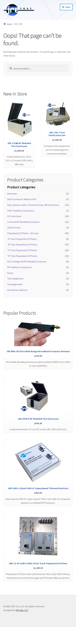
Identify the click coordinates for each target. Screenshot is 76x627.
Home (9, 24)
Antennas (12, 193)
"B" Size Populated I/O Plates (22, 244)
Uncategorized (14, 284)
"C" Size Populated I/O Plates (22, 250)
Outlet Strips (14, 227)
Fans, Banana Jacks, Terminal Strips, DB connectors (33, 204)
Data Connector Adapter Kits (21, 199)
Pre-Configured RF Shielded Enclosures (26, 261)
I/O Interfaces (14, 216)
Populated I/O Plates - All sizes (23, 233)
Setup (10, 272)
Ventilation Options (17, 289)
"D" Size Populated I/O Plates (22, 255)
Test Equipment (15, 278)
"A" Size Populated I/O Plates (22, 238)
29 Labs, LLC (22, 610)
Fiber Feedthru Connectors (20, 210)
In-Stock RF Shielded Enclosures (23, 221)
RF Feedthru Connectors (19, 267)
